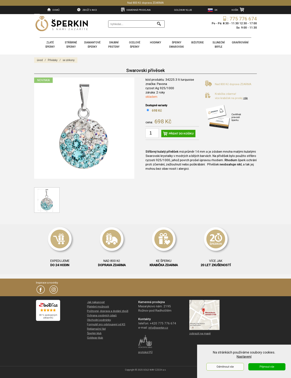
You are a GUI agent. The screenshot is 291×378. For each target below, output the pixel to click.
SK (213, 10)
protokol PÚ (145, 352)
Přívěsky (53, 60)
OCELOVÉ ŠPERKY (134, 44)
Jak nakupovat (96, 302)
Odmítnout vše (225, 366)
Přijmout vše (267, 366)
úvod (40, 60)
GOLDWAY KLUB (183, 10)
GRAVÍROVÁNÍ (240, 42)
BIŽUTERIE (197, 42)
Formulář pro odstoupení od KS (106, 324)
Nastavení (244, 357)
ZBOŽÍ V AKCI (87, 10)
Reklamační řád (96, 329)
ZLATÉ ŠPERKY (50, 44)
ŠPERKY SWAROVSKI (176, 44)
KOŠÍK (238, 10)
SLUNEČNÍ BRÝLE (218, 44)
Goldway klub (95, 337)
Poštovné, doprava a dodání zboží (107, 311)
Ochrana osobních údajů (102, 315)
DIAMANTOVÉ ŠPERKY (92, 44)
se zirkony (69, 60)
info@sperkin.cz (158, 327)
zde (245, 98)
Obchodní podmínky (99, 320)
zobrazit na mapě (200, 333)
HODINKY (155, 42)
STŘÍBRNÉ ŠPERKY (71, 44)
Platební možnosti (98, 306)
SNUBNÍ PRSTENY (114, 44)
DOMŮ (53, 10)
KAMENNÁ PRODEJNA (136, 10)
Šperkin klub (94, 333)
